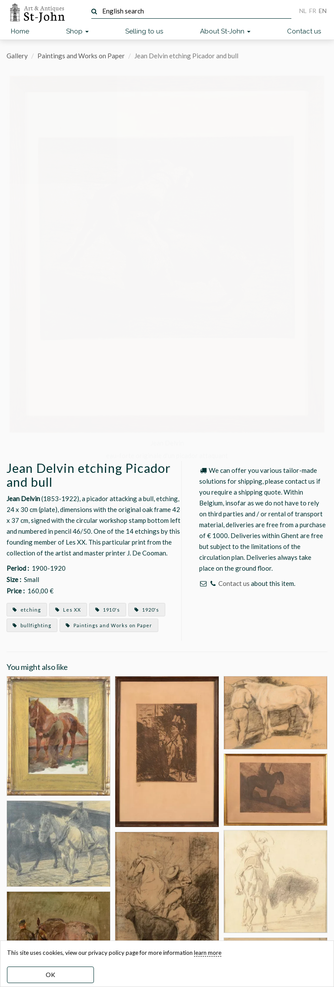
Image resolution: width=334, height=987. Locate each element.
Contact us (304, 31)
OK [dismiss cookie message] (50, 974)
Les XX (68, 609)
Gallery (17, 56)
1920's (146, 609)
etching (27, 609)
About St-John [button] (225, 31)
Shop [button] (77, 31)
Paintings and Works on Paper (81, 56)
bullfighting (32, 625)
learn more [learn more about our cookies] (207, 952)
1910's (107, 609)
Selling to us (144, 31)
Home (20, 31)
